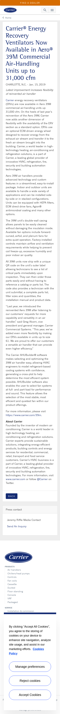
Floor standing (15, 591)
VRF (10, 598)
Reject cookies (30, 680)
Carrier (10, 100)
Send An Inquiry (16, 526)
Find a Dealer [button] (30, 2)
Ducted (11, 587)
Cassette (12, 584)
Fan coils (12, 580)
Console (12, 595)
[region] (30, 661)
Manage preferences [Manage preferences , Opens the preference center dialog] (30, 666)
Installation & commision (21, 611)
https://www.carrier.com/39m (23, 415)
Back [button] (11, 496)
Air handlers (14, 569)
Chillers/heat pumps (19, 573)
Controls (12, 577)
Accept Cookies (30, 695)
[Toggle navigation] (45, 10)
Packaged (13, 602)
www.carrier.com (15, 479)
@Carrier (42, 479)
